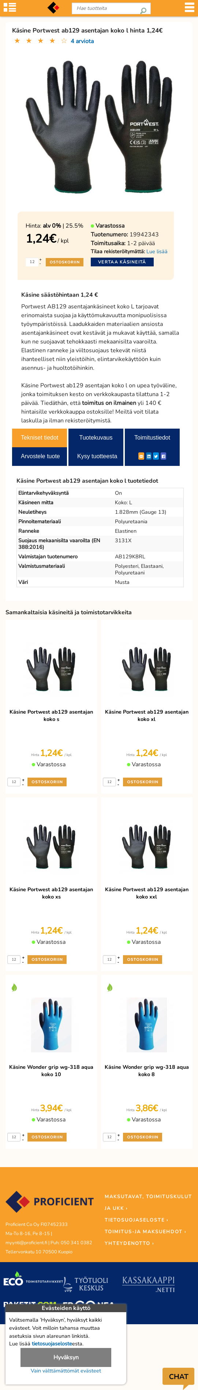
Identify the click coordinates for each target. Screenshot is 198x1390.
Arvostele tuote (40, 456)
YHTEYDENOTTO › (129, 1243)
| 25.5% (63, 226)
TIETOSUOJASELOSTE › (136, 1220)
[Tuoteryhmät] (10, 9)
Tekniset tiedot (39, 437)
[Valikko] (189, 9)
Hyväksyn (66, 1357)
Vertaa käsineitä (122, 262)
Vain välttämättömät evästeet (66, 1370)
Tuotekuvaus (95, 437)
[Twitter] (156, 456)
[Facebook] (163, 456)
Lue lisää (157, 251)
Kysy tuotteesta (97, 456)
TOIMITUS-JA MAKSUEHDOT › (145, 1231)
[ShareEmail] (141, 456)
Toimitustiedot (152, 437)
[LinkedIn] (149, 456)
